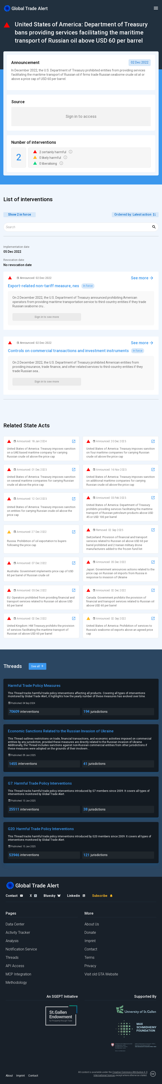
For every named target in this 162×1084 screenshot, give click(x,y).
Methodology (16, 982)
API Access (15, 966)
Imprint (90, 941)
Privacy (90, 966)
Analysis (12, 941)
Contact (91, 949)
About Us (92, 924)
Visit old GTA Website (101, 974)
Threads (12, 957)
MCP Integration (18, 974)
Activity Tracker (18, 932)
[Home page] (26, 8)
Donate (90, 932)
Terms (89, 957)
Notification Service (21, 949)
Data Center (15, 924)
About (9, 1075)
